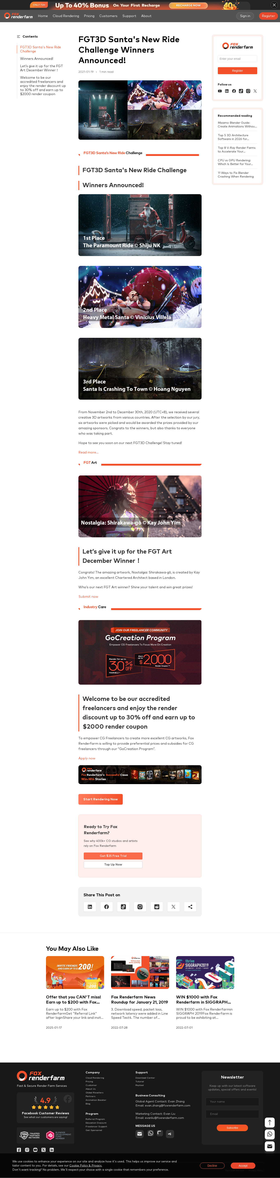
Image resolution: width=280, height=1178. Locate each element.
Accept (243, 1165)
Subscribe (232, 1131)
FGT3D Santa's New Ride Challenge (40, 49)
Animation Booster (99, 1107)
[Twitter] (173, 907)
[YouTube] (35, 1151)
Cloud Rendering (66, 16)
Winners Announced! (36, 58)
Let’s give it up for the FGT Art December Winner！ (41, 68)
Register (268, 16)
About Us (92, 1092)
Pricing (89, 16)
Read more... (88, 452)
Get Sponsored (96, 1142)
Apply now (86, 758)
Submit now (88, 596)
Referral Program (98, 1128)
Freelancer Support (99, 1137)
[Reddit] (156, 907)
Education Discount (99, 1133)
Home (43, 16)
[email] (139, 1137)
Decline (212, 1165)
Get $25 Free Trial (113, 856)
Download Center (147, 1078)
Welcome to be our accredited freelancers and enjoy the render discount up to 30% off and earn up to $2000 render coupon (43, 86)
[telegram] (175, 1137)
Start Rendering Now (100, 799)
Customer (92, 1088)
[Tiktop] (123, 907)
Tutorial (140, 1083)
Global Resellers (97, 1097)
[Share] (190, 907)
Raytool (140, 1088)
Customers (108, 16)
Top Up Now (113, 865)
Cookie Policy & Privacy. (85, 1165)
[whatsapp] (151, 1137)
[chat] (163, 1137)
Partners (92, 1102)
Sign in (245, 16)
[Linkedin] (90, 907)
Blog (89, 1111)
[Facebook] (106, 907)
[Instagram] (140, 907)
